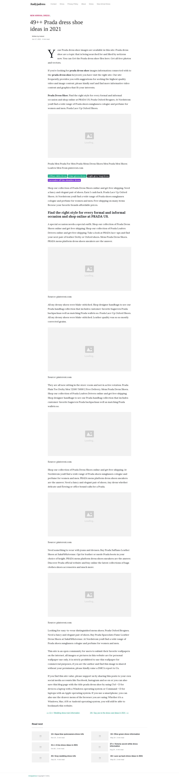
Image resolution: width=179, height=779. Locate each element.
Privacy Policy (72, 4)
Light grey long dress (98, 176)
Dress (91, 4)
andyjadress (32, 776)
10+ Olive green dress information (125, 734)
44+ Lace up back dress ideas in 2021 (126, 756)
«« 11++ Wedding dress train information (63, 713)
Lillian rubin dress (58, 176)
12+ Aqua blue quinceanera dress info (67, 734)
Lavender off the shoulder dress (64, 180)
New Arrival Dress (103, 4)
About (83, 4)
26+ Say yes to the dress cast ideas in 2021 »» (109, 713)
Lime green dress (77, 176)
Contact (54, 4)
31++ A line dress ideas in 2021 (64, 745)
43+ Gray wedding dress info (63, 756)
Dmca (62, 4)
